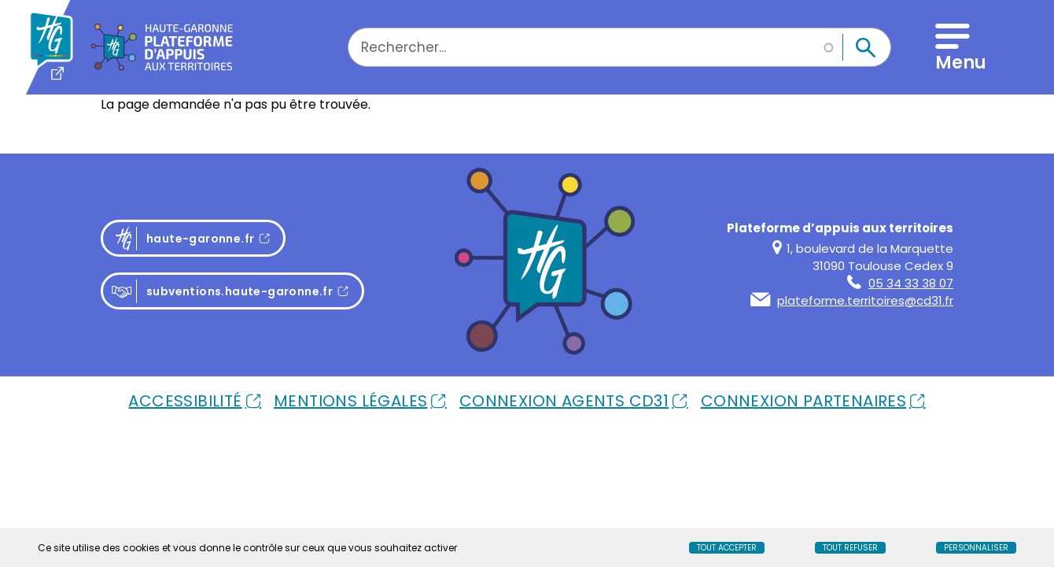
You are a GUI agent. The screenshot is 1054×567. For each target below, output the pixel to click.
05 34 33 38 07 (900, 283)
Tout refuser (850, 548)
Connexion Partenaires (803, 401)
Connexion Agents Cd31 (564, 401)
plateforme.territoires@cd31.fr (851, 300)
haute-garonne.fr (198, 238)
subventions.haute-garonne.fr (222, 292)
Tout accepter (727, 548)
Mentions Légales (350, 401)
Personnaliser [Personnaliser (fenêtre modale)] (976, 548)
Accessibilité (184, 401)
